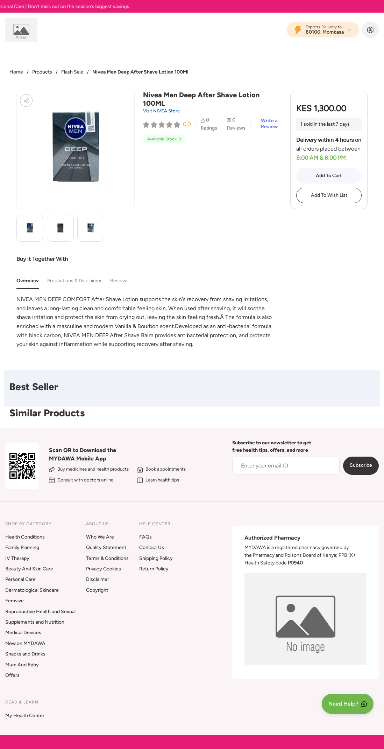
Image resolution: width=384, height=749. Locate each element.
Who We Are (100, 537)
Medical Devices (23, 633)
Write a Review (269, 124)
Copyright (97, 590)
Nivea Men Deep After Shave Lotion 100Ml (140, 72)
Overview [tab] (27, 281)
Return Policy (154, 569)
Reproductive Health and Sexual (40, 612)
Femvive (14, 601)
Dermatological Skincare (32, 590)
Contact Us (151, 547)
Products (42, 72)
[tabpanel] (147, 322)
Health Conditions (25, 537)
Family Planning (22, 547)
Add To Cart (329, 176)
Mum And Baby (22, 665)
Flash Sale (72, 72)
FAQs (145, 537)
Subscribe (361, 465)
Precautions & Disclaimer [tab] (74, 281)
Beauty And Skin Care (29, 569)
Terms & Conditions (107, 558)
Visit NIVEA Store (161, 110)
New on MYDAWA (25, 643)
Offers (12, 675)
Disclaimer (97, 579)
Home (16, 72)
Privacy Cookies (103, 569)
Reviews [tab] (119, 281)
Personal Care (20, 579)
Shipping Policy (156, 558)
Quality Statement (106, 547)
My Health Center (24, 716)
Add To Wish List (329, 195)
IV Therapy (17, 558)
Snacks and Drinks (25, 654)
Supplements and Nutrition (34, 622)
